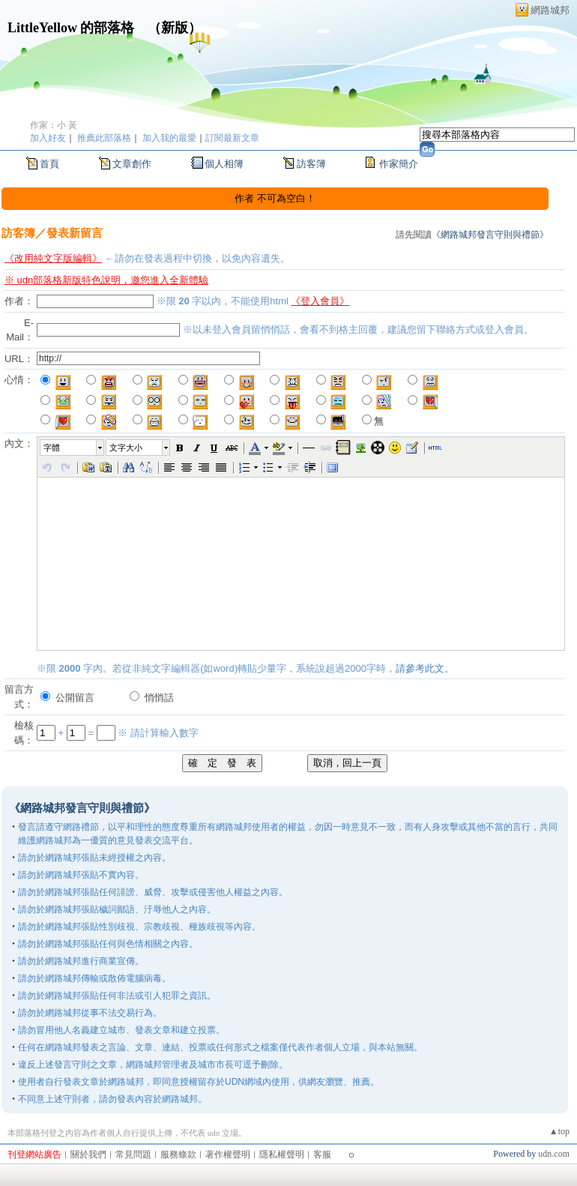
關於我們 (88, 1154)
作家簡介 (398, 163)
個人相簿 (224, 163)
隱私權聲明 (281, 1154)
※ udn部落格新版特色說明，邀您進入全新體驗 (106, 280)
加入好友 (48, 138)
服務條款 (178, 1154)
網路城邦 (550, 10)
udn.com (554, 1154)
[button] (73, 447)
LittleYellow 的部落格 (70, 27)
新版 (174, 27)
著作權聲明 (227, 1154)
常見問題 (133, 1154)
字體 (51, 447)
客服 (322, 1154)
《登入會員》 (320, 301)
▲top (559, 1131)
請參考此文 (420, 668)
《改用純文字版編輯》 (53, 258)
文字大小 (125, 447)
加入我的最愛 (169, 138)
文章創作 (131, 163)
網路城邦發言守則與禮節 (490, 234)
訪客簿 (311, 163)
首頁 (49, 163)
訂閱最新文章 (232, 138)
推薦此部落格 (104, 138)
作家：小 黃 (53, 125)
